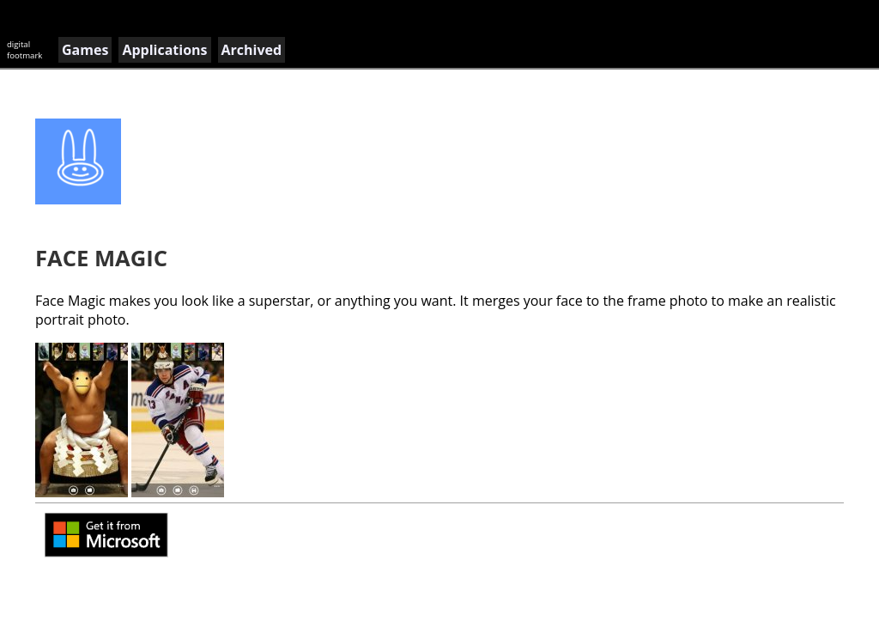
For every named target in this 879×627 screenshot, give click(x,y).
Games (85, 49)
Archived (251, 49)
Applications (164, 49)
